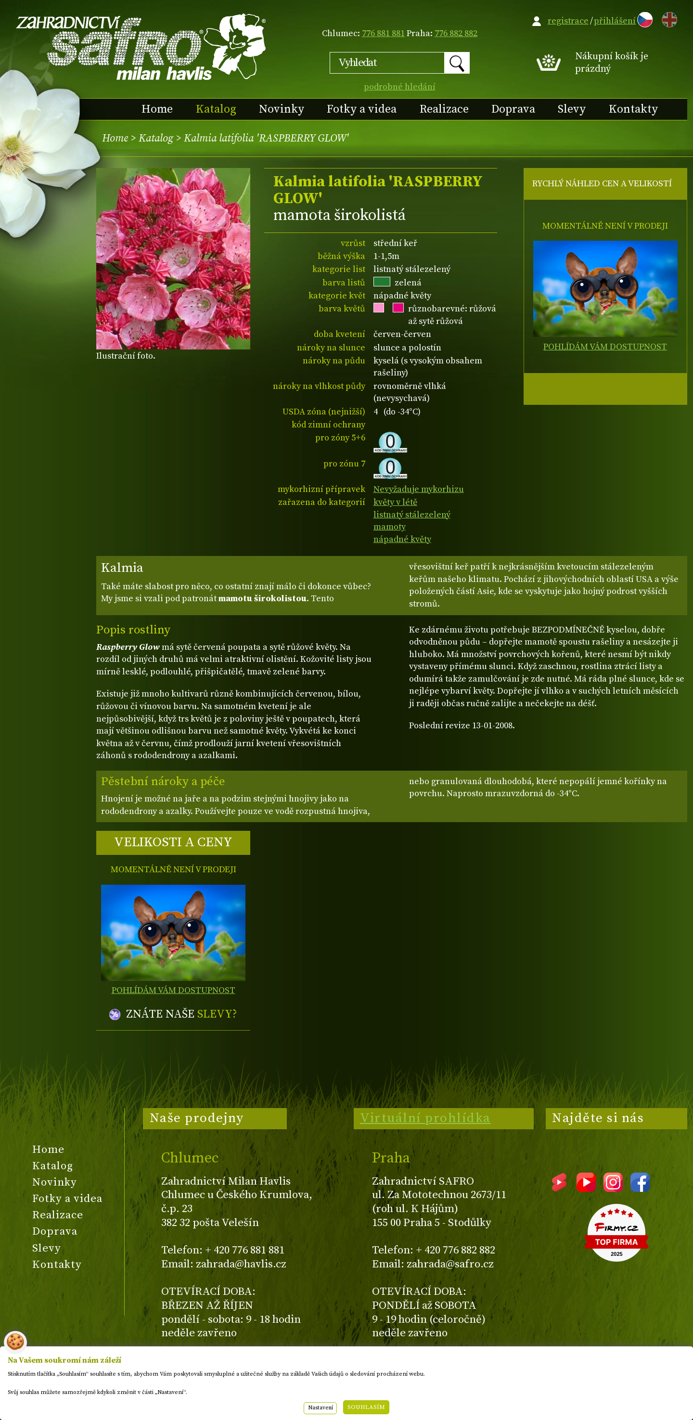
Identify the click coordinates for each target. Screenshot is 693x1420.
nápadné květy (402, 539)
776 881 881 (383, 33)
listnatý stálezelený (411, 514)
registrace (568, 20)
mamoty (389, 526)
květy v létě (395, 502)
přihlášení (615, 20)
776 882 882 (456, 33)
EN (667, 18)
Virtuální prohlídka (425, 1118)
